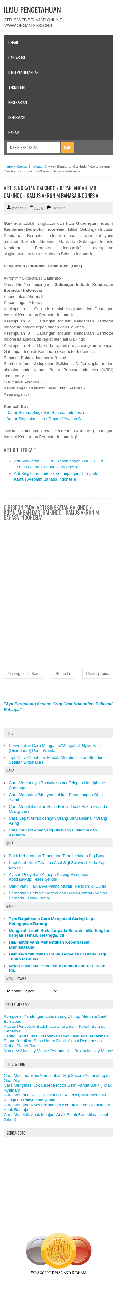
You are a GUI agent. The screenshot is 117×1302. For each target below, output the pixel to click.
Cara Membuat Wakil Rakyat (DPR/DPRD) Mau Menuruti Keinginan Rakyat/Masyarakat (55, 1097)
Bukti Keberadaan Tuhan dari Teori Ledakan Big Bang (57, 855)
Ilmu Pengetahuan (23, 72)
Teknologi (16, 87)
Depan (13, 42)
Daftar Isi (16, 57)
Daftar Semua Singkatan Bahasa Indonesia (45, 412)
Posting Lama (97, 674)
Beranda (63, 674)
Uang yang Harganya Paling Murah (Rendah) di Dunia (57, 886)
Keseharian (17, 102)
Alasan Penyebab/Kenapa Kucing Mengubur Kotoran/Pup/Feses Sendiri (49, 877)
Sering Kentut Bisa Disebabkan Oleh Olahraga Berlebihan (56, 1036)
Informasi (16, 117)
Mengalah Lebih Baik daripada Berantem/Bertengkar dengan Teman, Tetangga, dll (59, 933)
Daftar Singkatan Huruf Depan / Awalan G (43, 418)
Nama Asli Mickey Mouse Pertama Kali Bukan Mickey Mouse (58, 1050)
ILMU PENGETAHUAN (32, 9)
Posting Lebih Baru (23, 674)
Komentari (59, 208)
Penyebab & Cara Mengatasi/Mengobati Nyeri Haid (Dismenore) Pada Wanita (55, 748)
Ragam (13, 132)
